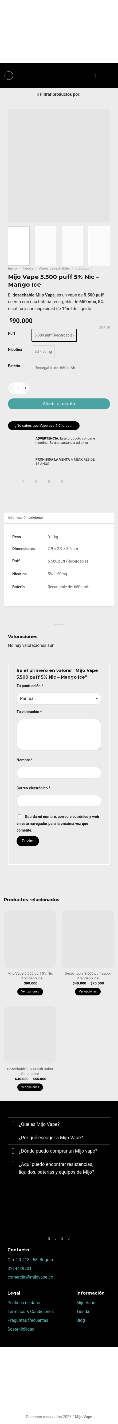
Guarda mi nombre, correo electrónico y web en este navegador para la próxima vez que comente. (58, 823)
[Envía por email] (31, 481)
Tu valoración (29, 712)
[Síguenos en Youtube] (69, 1238)
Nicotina (15, 349)
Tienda (27, 268)
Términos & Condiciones (30, 1311)
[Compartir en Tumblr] (57, 481)
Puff (11, 333)
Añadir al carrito (59, 403)
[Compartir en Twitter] (24, 481)
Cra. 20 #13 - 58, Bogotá (30, 1259)
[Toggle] (13, 1124)
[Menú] (9, 75)
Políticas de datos (24, 1302)
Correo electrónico (33, 788)
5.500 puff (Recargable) (68, 561)
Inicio (12, 268)
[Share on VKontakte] (44, 481)
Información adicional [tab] (25, 518)
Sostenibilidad (20, 1329)
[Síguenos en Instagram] (56, 1238)
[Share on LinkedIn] (50, 481)
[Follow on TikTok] (62, 1238)
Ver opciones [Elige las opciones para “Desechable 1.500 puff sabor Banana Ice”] (30, 1087)
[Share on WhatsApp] (11, 481)
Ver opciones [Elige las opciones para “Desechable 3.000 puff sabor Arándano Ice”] (88, 991)
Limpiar (104, 327)
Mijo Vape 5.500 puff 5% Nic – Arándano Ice (30, 975)
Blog (80, 1320)
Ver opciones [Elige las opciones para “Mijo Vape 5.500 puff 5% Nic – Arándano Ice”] (30, 991)
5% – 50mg (57, 574)
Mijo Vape (85, 1302)
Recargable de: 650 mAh (68, 587)
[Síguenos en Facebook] (49, 1238)
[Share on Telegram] (63, 481)
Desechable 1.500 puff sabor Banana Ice (30, 1071)
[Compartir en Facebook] (18, 481)
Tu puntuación (30, 686)
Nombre (25, 760)
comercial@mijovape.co (30, 1277)
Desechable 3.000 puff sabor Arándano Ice (88, 975)
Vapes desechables (54, 268)
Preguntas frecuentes (27, 1320)
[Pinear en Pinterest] (37, 481)
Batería (14, 366)
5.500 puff (83, 268)
